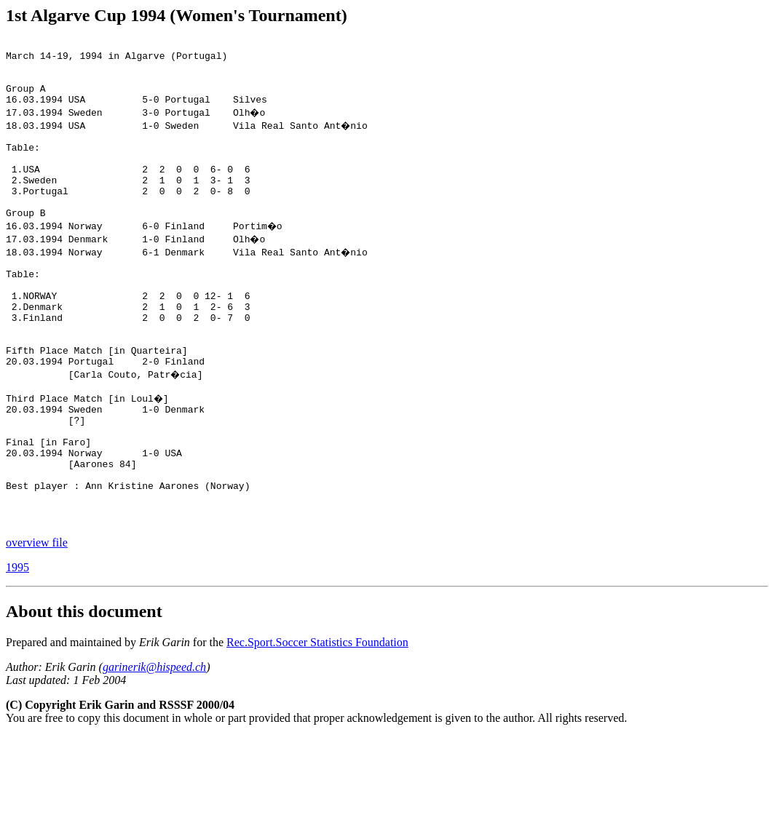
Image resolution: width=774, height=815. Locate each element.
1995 (17, 646)
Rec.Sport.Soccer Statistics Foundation (317, 721)
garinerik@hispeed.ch (154, 745)
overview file (37, 621)
